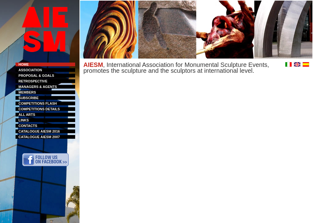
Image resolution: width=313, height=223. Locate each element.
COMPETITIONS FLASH (38, 103)
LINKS (24, 120)
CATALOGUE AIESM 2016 (39, 131)
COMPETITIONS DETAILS (39, 109)
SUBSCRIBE (29, 98)
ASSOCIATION (30, 70)
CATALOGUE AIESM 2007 (39, 137)
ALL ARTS (27, 114)
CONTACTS (28, 126)
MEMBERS (27, 92)
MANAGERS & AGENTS (38, 87)
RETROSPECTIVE (33, 81)
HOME (24, 64)
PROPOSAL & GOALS (36, 75)
